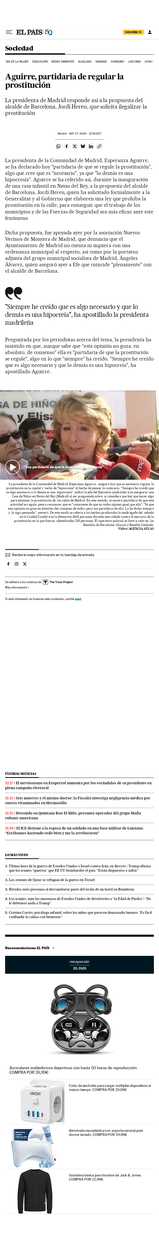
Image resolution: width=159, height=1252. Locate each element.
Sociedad (19, 48)
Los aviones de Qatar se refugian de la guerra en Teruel (52, 880)
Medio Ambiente (63, 61)
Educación (40, 61)
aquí (78, 599)
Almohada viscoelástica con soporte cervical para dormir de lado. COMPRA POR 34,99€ (106, 1132)
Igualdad (84, 61)
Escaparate (79, 965)
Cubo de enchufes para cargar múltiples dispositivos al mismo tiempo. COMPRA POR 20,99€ (110, 1088)
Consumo (117, 61)
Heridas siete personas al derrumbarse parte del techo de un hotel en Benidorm (71, 889)
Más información (17, 587)
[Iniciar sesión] (150, 32)
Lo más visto (16, 855)
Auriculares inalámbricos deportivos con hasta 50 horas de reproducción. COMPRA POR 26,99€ (73, 1070)
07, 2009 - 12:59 (85, 133)
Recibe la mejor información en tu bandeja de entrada (53, 555)
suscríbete (133, 32)
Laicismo (134, 61)
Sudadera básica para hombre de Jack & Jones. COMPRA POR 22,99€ (105, 1177)
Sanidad (101, 61)
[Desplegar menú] (9, 32)
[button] (79, 435)
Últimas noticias (20, 774)
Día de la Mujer (17, 61)
